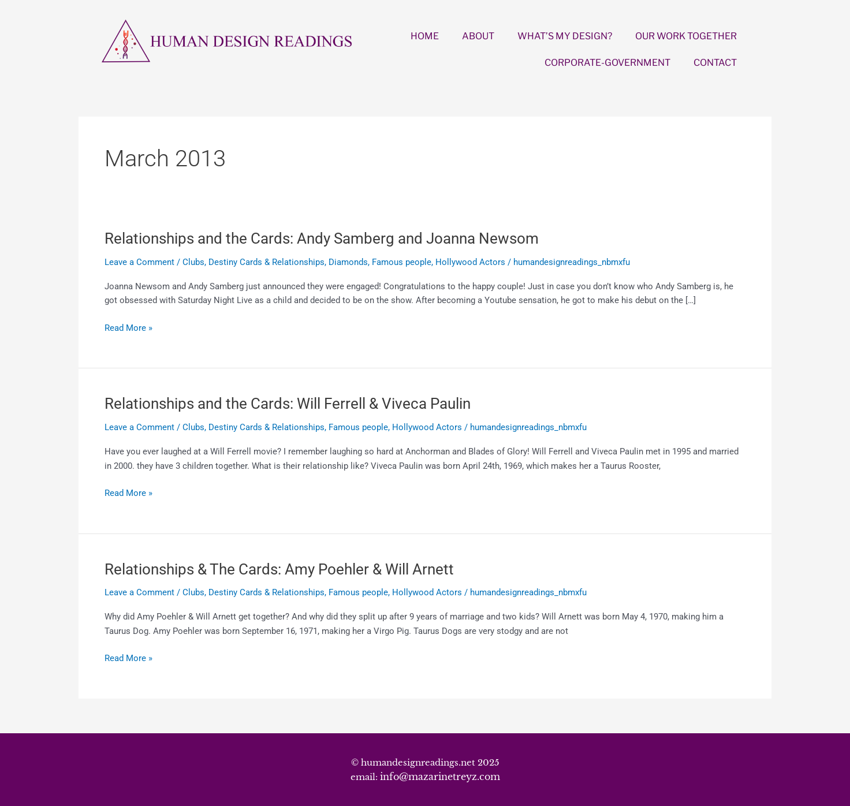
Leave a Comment (139, 262)
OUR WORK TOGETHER (686, 36)
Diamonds (348, 262)
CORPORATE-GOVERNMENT (607, 62)
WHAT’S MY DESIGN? (564, 36)
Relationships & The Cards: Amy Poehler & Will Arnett (279, 569)
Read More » (128, 328)
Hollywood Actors (470, 262)
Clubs (193, 262)
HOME (425, 36)
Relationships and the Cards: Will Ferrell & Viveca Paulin (288, 403)
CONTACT (715, 62)
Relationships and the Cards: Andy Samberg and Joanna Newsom (322, 238)
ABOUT (478, 36)
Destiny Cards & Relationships (266, 262)
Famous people (401, 262)
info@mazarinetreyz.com (440, 776)
